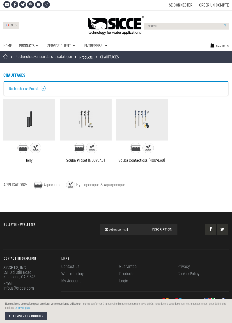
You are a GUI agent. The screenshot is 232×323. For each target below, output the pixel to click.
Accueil (6, 56)
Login (123, 281)
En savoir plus (22, 307)
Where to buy (72, 274)
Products (86, 57)
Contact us (70, 267)
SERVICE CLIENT (59, 45)
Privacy (183, 267)
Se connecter (180, 4)
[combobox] (186, 26)
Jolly (29, 161)
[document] (116, 311)
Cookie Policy (188, 274)
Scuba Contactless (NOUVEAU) (142, 161)
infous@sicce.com (18, 288)
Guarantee (128, 267)
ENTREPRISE (93, 45)
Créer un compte (214, 4)
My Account (71, 281)
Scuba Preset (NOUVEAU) (85, 161)
